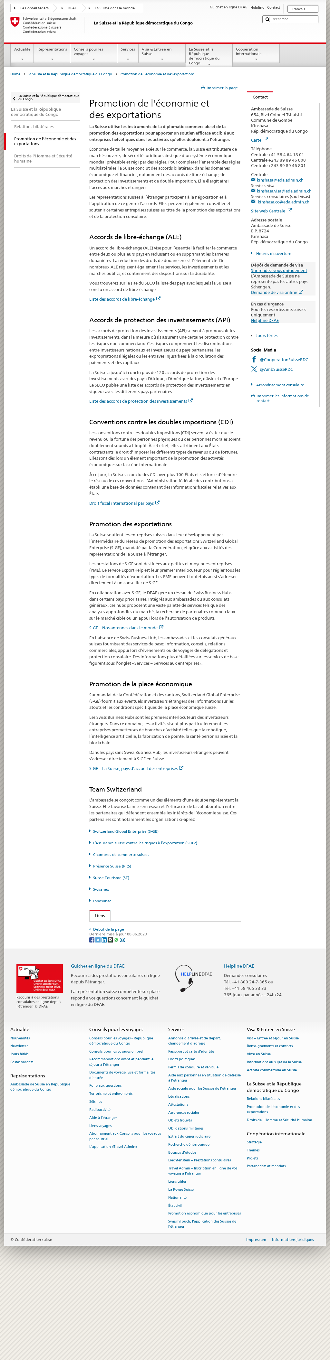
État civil (175, 1291)
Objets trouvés (180, 1206)
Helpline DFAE (265, 320)
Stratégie (254, 1228)
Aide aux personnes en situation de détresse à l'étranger (204, 1163)
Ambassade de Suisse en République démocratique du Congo (40, 1172)
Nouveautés (20, 1123)
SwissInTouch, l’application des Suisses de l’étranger (202, 1309)
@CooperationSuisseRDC (284, 359)
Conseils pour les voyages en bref (116, 1137)
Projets (252, 1244)
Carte (259, 140)
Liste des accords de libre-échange (124, 299)
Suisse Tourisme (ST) (111, 877)
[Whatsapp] (117, 1024)
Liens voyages (100, 1211)
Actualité (22, 54)
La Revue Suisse (181, 1275)
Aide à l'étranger (103, 1203)
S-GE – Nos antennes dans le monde (126, 627)
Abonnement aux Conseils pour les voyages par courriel (125, 1221)
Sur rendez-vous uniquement (279, 270)
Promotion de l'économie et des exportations (273, 1195)
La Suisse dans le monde (115, 8)
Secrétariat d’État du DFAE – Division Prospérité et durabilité (151, 927)
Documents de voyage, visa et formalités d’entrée (122, 1160)
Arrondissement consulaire (279, 384)
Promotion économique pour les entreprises (204, 1299)
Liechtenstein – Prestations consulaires (199, 1246)
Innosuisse (102, 900)
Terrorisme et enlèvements (110, 1179)
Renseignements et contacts (270, 1132)
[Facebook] (92, 1024)
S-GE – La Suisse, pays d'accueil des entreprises (136, 768)
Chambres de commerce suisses (121, 854)
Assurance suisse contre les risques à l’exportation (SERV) (150, 957)
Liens (97, 915)
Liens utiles (177, 1267)
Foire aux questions (105, 1171)
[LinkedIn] (105, 1024)
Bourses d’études (182, 1238)
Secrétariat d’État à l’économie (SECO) (133, 937)
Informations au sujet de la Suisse (274, 1148)
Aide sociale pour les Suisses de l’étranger (202, 1174)
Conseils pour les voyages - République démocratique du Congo (121, 1126)
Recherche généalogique (188, 1230)
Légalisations (178, 1182)
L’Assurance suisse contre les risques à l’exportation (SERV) (145, 842)
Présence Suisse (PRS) (112, 866)
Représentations (52, 54)
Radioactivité (100, 1195)
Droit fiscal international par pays (124, 503)
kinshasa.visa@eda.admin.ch (284, 190)
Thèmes (253, 1235)
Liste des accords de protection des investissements (141, 401)
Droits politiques (181, 1145)
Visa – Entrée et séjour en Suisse (273, 1123)
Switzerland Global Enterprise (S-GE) (126, 831)
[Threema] (111, 1024)
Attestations (178, 1190)
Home (15, 74)
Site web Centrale (271, 210)
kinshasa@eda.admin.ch (280, 180)
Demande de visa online (277, 292)
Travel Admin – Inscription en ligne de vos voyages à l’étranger (202, 1256)
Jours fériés (266, 335)
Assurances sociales (183, 1198)
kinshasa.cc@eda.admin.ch (283, 201)
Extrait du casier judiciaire (189, 1222)
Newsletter (19, 1132)
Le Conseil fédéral (35, 8)
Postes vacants (21, 1148)
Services (128, 54)
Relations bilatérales (263, 1184)
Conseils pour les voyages (94, 54)
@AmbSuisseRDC (276, 369)
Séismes (95, 1187)
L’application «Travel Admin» (113, 1232)
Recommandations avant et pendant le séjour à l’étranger (121, 1147)
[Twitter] (98, 1024)
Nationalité (177, 1283)
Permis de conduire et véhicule (193, 1153)
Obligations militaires (185, 1214)
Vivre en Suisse (259, 1140)
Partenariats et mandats (266, 1252)
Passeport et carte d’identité (191, 1137)
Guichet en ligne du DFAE (98, 1051)
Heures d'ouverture (273, 253)
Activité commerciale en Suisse (272, 1156)
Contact (257, 96)
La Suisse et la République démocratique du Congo (209, 57)
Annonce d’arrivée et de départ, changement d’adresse (194, 1126)
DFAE (72, 8)
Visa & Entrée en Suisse (162, 54)
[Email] (122, 1024)
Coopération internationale (256, 54)
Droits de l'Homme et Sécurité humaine (279, 1206)
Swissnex (101, 889)
